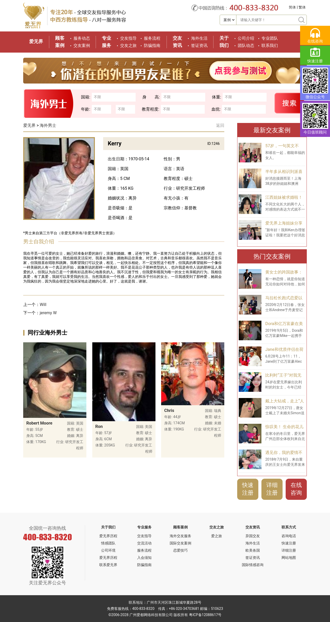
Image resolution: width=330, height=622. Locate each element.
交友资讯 (252, 527)
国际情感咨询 (252, 565)
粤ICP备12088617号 (205, 615)
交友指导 (128, 38)
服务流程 (152, 38)
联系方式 (289, 527)
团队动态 (246, 45)
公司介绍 (246, 38)
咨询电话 (289, 536)
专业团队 (269, 38)
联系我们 (269, 45)
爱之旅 (216, 536)
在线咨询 (296, 489)
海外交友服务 (180, 536)
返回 (220, 125)
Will (43, 304)
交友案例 (81, 45)
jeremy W (48, 312)
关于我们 (108, 527)
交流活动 (144, 543)
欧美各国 (252, 550)
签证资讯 (199, 45)
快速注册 (247, 489)
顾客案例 (180, 527)
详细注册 (272, 489)
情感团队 (108, 543)
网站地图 (289, 557)
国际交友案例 (180, 543)
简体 (292, 7)
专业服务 (144, 527)
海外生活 (199, 38)
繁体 (302, 7)
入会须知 (144, 557)
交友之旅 (128, 45)
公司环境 (108, 550)
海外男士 (48, 125)
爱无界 (36, 41)
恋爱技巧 (180, 550)
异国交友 (252, 536)
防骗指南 (152, 45)
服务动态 (81, 38)
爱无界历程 (108, 536)
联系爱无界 (108, 565)
